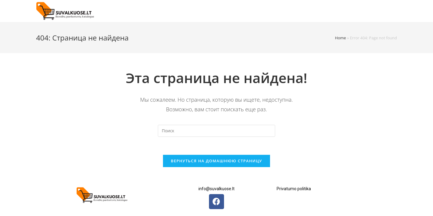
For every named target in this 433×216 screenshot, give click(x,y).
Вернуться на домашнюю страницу (216, 161)
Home (340, 37)
